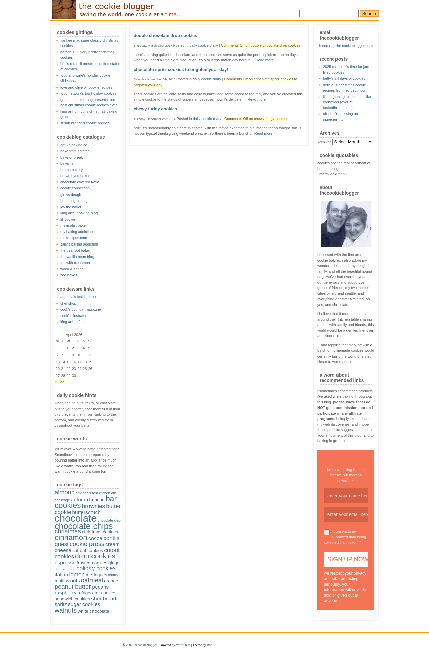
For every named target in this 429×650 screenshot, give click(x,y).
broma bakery (71, 170)
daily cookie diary (203, 45)
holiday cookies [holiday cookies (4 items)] (96, 568)
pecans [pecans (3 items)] (100, 587)
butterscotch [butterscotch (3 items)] (86, 512)
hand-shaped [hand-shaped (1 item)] (65, 569)
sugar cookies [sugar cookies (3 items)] (84, 604)
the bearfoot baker (75, 250)
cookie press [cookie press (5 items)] (87, 543)
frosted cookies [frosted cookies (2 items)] (92, 562)
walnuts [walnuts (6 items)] (66, 610)
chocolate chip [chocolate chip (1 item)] (109, 520)
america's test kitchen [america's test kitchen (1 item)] (93, 493)
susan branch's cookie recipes (85, 123)
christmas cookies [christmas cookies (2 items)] (100, 531)
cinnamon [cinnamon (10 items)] (71, 537)
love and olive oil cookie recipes (86, 87)
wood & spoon (72, 269)
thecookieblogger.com (117, 9)
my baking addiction (76, 232)
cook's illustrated (73, 316)
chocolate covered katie (79, 182)
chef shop (68, 303)
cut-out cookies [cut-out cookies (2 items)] (87, 550)
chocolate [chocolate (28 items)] (76, 518)
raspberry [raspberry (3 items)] (65, 592)
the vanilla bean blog (77, 257)
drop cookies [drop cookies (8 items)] (95, 556)
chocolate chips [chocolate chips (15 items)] (84, 526)
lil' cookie (67, 219)
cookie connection (75, 188)
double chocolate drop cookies (165, 35)
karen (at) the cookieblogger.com (346, 46)
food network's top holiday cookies (88, 93)
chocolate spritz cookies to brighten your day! (181, 69)
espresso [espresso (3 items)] (65, 562)
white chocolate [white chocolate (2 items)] (93, 611)
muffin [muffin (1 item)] (113, 575)
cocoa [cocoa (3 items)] (95, 538)
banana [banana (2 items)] (96, 499)
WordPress (183, 645)
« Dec (59, 382)
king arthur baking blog (79, 213)
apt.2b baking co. (74, 145)
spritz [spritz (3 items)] (61, 604)
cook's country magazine (80, 309)
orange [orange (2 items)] (111, 580)
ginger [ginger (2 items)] (114, 562)
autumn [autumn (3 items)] (79, 499)
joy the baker (70, 207)
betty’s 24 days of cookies (344, 78)
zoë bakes (68, 275)
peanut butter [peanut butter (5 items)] (73, 586)
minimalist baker (73, 225)
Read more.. (265, 60)
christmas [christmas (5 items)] (68, 531)
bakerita (66, 163)
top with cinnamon (75, 263)
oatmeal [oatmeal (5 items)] (92, 580)
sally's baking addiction (79, 244)
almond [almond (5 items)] (65, 492)
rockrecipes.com (73, 238)
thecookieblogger (145, 645)
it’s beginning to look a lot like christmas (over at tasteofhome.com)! (347, 102)
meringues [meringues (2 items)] (96, 574)
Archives (324, 142)
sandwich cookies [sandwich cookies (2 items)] (72, 598)
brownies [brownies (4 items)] (93, 506)
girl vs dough (70, 195)
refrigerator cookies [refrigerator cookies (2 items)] (96, 592)
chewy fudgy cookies (155, 108)
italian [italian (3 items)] (61, 574)
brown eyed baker (74, 176)
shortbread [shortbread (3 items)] (103, 598)
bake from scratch (74, 151)
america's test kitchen (78, 297)
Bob (209, 645)
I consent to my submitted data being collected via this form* (345, 536)
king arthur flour (73, 322)
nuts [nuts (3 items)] (75, 580)
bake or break (71, 157)
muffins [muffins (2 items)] (62, 580)
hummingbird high (74, 201)
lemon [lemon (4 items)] (77, 574)
